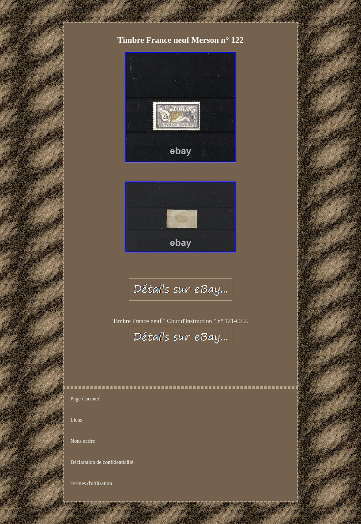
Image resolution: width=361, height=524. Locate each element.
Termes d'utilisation (91, 483)
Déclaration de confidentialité (102, 462)
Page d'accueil (86, 399)
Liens (77, 420)
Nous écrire (83, 441)
